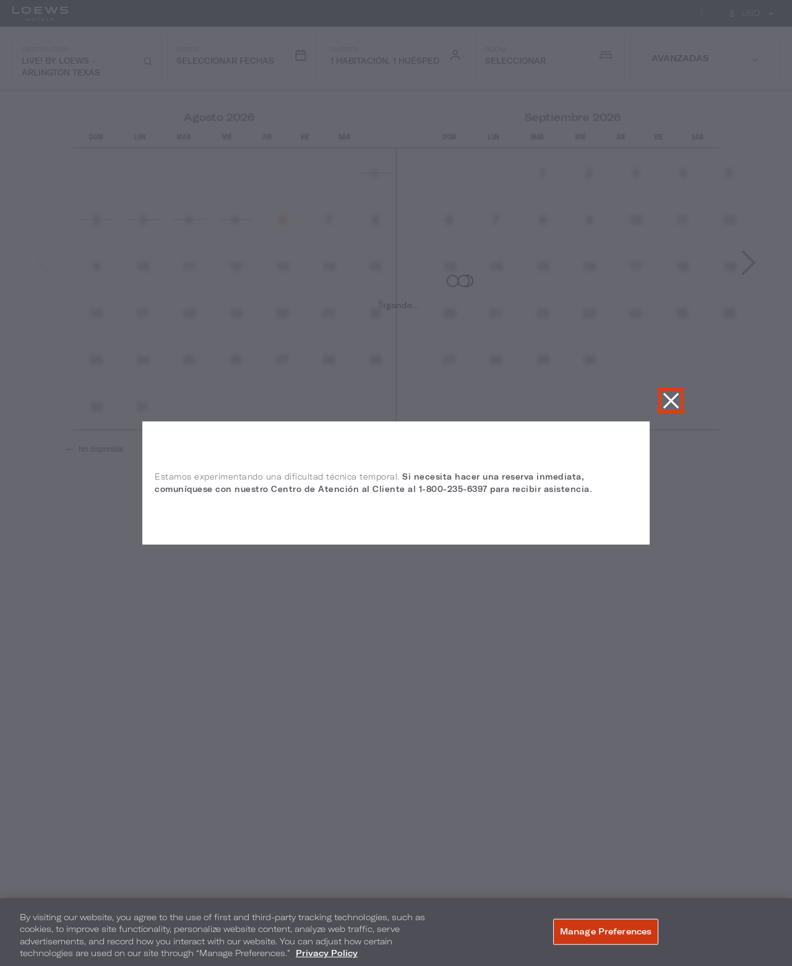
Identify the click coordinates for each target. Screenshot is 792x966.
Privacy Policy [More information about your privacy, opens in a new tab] (327, 953)
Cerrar (671, 400)
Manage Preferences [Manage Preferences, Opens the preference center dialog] (606, 931)
